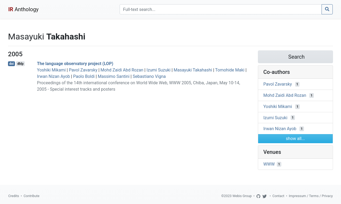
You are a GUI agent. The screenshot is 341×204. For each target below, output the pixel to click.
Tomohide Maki (230, 70)
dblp (20, 64)
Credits (13, 196)
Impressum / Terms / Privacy (311, 196)
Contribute (31, 196)
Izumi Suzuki (158, 70)
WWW (269, 164)
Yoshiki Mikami (51, 70)
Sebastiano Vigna (149, 76)
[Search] (221, 9)
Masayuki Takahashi (193, 70)
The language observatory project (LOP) (75, 63)
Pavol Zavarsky (83, 70)
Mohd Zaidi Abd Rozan (121, 70)
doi (11, 64)
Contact (279, 196)
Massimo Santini (113, 76)
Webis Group (242, 196)
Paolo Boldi (84, 76)
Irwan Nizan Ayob (53, 76)
